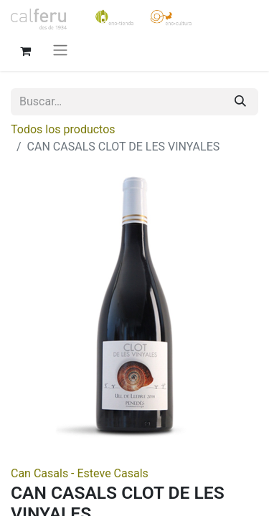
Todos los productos (63, 129)
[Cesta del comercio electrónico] (25, 49)
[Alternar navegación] (60, 49)
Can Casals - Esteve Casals (79, 473)
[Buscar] (240, 101)
